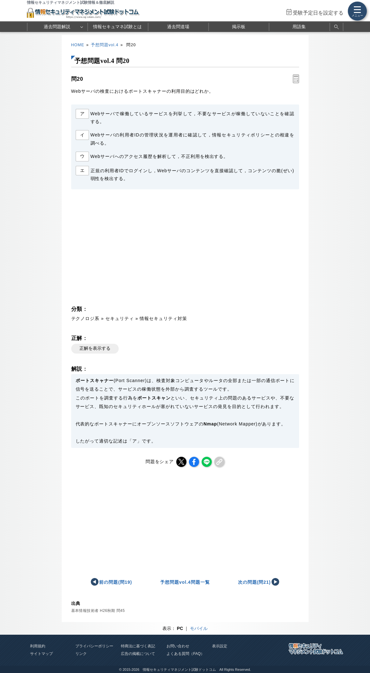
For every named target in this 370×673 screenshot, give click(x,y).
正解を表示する (94, 348)
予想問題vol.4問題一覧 (185, 582)
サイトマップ (41, 653)
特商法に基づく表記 (138, 646)
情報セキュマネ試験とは (117, 26)
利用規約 (37, 646)
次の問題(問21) (254, 582)
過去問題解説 (57, 26)
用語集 (299, 26)
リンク (81, 653)
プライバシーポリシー (94, 646)
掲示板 (238, 26)
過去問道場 (178, 26)
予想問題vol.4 (104, 45)
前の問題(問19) (115, 582)
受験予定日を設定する (318, 13)
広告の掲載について (138, 653)
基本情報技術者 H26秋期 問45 (98, 610)
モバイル (199, 628)
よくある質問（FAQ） (185, 653)
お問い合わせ (177, 646)
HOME (78, 45)
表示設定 (219, 646)
